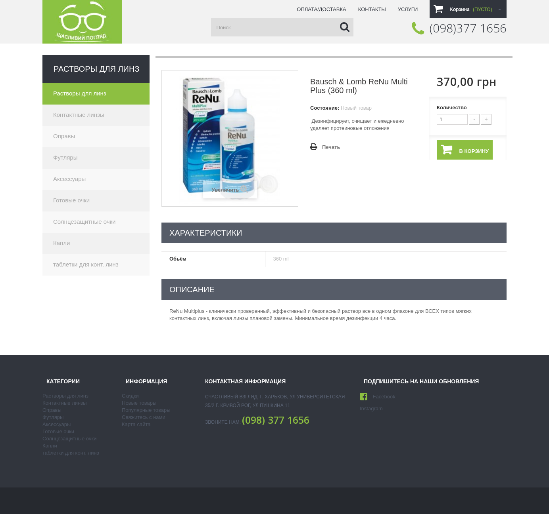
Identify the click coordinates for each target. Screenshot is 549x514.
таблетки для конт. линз (86, 264)
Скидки (130, 396)
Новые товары (139, 403)
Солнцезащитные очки (84, 221)
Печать (331, 147)
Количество (452, 107)
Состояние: (324, 108)
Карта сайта (136, 424)
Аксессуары (69, 178)
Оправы (64, 136)
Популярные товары (146, 410)
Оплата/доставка (321, 9)
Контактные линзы (78, 114)
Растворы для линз (79, 93)
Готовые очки (71, 200)
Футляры (65, 157)
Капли (61, 243)
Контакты (372, 9)
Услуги (408, 9)
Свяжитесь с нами (143, 417)
